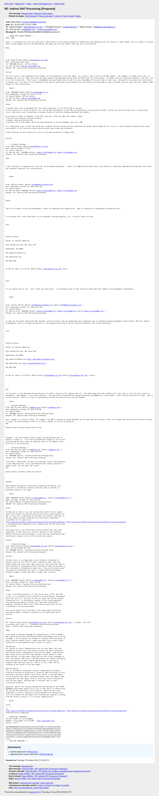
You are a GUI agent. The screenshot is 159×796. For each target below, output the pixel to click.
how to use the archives (23, 788)
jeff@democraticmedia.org (104, 27)
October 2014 (59, 4)
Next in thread (68, 16)
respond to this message (29, 783)
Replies (78, 16)
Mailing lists (19, 4)
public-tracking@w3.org (42, 4)
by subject (57, 785)
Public (28, 4)
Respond (37, 13)
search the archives (41, 788)
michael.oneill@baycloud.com (33, 22)
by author (65, 785)
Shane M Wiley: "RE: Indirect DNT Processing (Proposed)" (45, 769)
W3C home (8, 4)
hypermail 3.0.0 (35, 792)
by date (40, 785)
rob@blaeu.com (28, 29)
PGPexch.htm (32, 752)
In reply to (57, 16)
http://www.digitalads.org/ (34, 363)
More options (48, 13)
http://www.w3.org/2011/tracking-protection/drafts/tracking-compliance (35, 711)
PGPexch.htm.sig (46, 754)
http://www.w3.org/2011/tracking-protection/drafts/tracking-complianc (36, 522)
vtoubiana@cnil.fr (70, 27)
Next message (31, 16)
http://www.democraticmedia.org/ (40, 359)
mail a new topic (47, 783)
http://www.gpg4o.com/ (46, 721)
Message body (27, 13)
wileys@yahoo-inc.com (33, 27)
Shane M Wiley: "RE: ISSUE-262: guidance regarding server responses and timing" (57, 771)
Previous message (45, 16)
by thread (47, 785)
